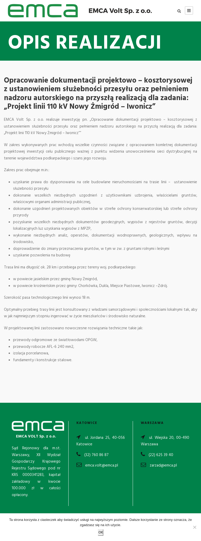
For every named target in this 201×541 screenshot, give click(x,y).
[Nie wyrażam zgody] (194, 527)
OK (100, 532)
